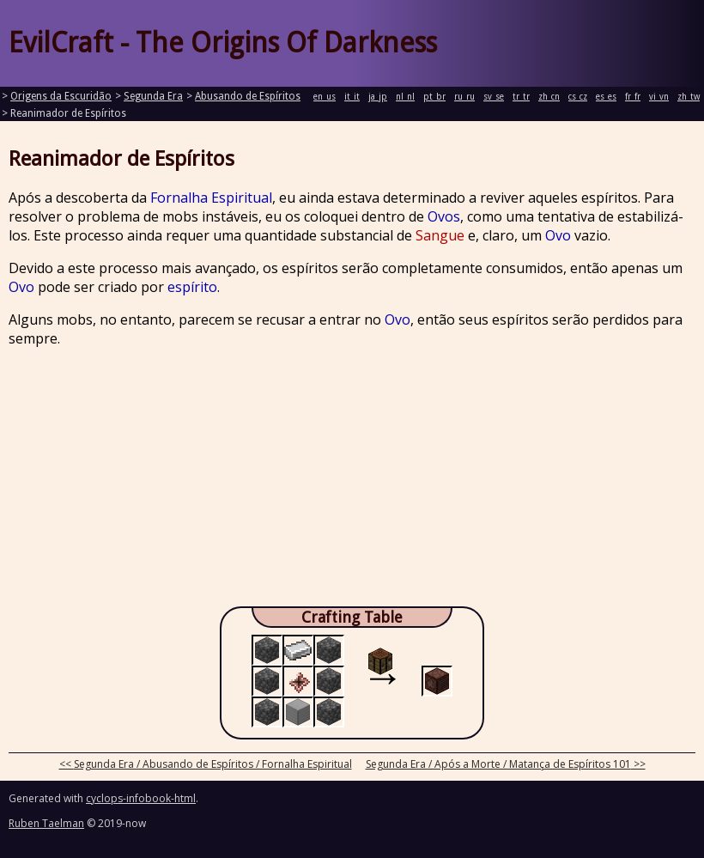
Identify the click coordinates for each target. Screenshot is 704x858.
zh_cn (549, 96)
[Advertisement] (352, 482)
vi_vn (659, 96)
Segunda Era (153, 96)
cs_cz (577, 96)
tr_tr (521, 96)
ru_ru (464, 96)
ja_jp (377, 96)
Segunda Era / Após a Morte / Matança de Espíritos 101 (498, 764)
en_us (324, 96)
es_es (606, 96)
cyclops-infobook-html (141, 798)
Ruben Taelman (46, 823)
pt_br (434, 96)
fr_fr (632, 96)
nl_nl (405, 96)
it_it (352, 96)
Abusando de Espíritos (247, 96)
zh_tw (688, 96)
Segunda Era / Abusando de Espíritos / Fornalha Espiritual (213, 764)
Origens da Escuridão (61, 96)
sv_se (493, 96)
